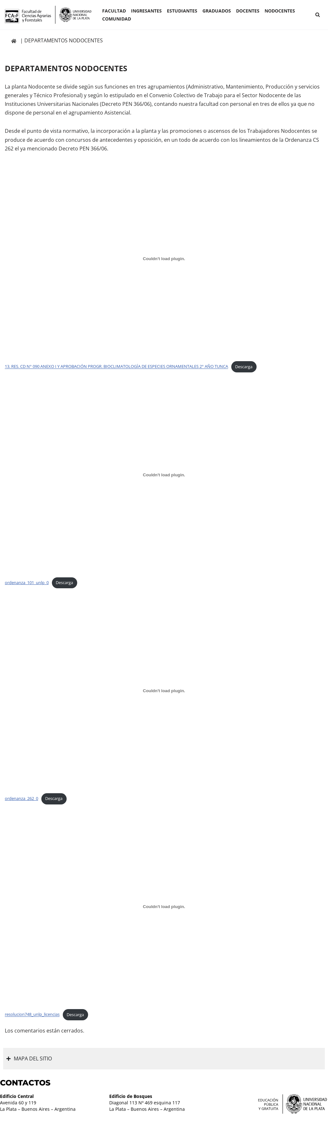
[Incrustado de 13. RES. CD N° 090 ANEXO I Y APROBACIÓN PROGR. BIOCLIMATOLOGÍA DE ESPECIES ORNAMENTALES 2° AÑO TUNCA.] (164, 259)
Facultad (114, 11)
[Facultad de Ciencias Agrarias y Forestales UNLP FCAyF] (48, 15)
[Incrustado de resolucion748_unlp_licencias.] (164, 907)
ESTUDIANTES (182, 11)
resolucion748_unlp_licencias (32, 1014)
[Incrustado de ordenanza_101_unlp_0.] (164, 474)
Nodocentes (280, 11)
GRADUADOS (216, 11)
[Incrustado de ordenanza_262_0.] (164, 690)
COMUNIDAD (116, 19)
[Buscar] (317, 14)
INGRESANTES (146, 11)
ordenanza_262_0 (21, 798)
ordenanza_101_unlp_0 (27, 582)
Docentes (247, 11)
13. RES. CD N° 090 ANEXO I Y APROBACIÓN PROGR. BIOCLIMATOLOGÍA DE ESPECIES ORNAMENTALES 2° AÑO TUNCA (116, 367)
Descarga (243, 367)
